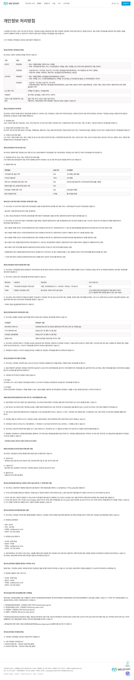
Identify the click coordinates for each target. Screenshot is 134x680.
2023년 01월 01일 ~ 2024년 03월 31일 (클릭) (20, 646)
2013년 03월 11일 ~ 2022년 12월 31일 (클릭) (19, 644)
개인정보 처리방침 (8, 674)
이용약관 (16, 674)
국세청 (34, 674)
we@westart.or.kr (16, 529)
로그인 (114, 3)
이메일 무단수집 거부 (25, 674)
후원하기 (126, 3)
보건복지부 (40, 674)
